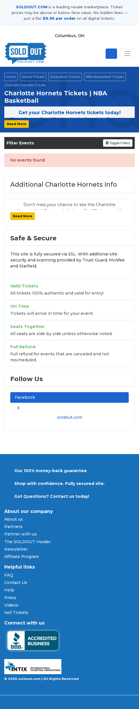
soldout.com (69, 417)
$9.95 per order (59, 18)
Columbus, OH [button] (69, 35)
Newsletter (16, 549)
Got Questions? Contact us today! (51, 496)
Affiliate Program (21, 556)
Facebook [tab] (25, 397)
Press (10, 597)
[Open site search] (111, 54)
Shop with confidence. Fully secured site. (59, 483)
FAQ (8, 575)
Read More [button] (16, 124)
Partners (13, 526)
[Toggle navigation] (127, 54)
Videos (11, 605)
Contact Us (15, 582)
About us (13, 519)
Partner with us (20, 534)
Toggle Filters (118, 143)
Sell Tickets (16, 612)
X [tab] (17, 407)
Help (9, 590)
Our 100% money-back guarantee (50, 470)
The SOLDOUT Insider (27, 541)
